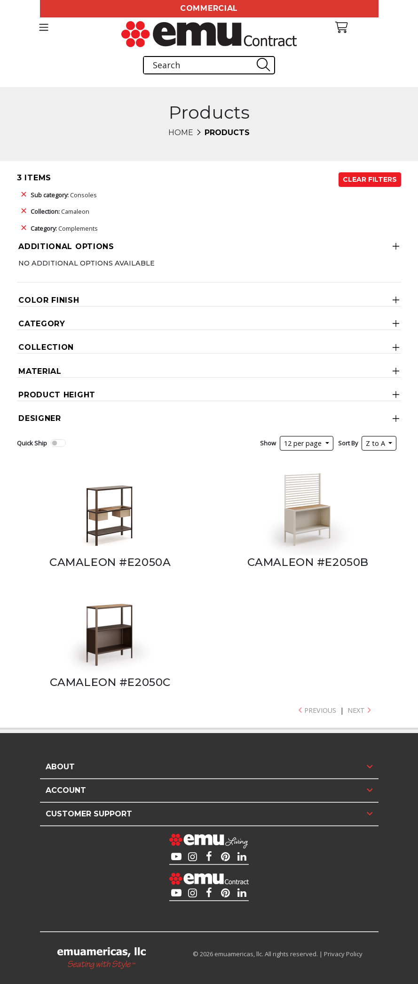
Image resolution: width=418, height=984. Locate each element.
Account (66, 790)
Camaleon (60, 211)
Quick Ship (32, 443)
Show (268, 443)
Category (41, 323)
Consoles (64, 195)
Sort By (348, 443)
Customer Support (89, 813)
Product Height (56, 394)
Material (40, 371)
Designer (39, 418)
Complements (64, 228)
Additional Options (66, 246)
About (60, 766)
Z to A (376, 443)
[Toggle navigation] (43, 27)
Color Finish (48, 300)
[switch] (58, 443)
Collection (46, 347)
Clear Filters (370, 179)
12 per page (303, 443)
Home (180, 132)
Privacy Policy (343, 954)
